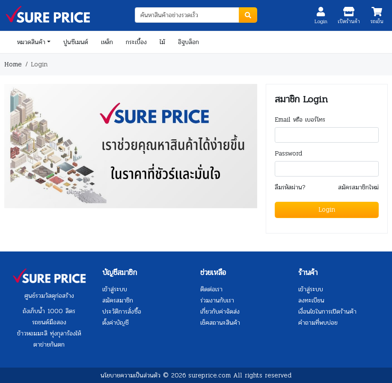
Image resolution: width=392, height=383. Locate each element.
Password (288, 153)
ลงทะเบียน (311, 300)
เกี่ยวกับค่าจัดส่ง (220, 311)
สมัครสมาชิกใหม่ (358, 187)
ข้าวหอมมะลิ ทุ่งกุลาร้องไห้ (49, 333)
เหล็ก (107, 42)
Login (326, 209)
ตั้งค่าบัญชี (115, 322)
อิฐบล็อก (188, 42)
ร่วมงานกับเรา (217, 300)
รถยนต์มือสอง (49, 322)
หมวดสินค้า (31, 42)
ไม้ (162, 42)
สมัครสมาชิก (117, 300)
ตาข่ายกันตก (49, 344)
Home (13, 64)
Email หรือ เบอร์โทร (300, 119)
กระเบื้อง (136, 42)
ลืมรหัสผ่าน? (290, 187)
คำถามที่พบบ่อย (318, 322)
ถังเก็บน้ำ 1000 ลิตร (49, 311)
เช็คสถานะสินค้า (220, 322)
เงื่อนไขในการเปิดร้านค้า (327, 311)
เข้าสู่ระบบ (114, 289)
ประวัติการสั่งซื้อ (121, 311)
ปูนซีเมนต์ (75, 42)
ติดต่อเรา (211, 289)
